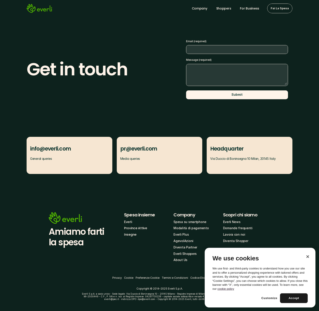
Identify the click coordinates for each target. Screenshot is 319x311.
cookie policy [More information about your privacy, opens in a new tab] (226, 288)
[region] (260, 277)
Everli (128, 222)
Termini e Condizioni (175, 277)
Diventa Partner (185, 247)
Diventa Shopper (235, 241)
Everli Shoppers (185, 254)
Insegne (130, 234)
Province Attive (135, 228)
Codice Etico (198, 277)
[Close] (308, 256)
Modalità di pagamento (191, 228)
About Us (180, 260)
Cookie (128, 277)
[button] (279, 8)
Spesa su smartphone (189, 222)
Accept (294, 298)
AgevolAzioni (183, 241)
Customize (269, 298)
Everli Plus (181, 234)
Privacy (117, 277)
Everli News (232, 222)
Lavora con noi (234, 234)
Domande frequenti (238, 228)
